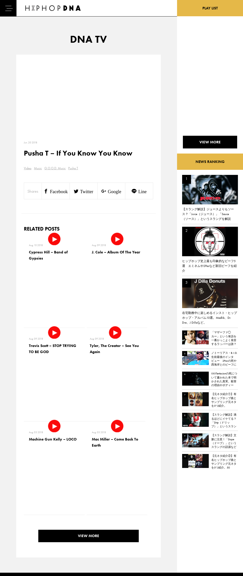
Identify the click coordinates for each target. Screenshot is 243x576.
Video (27, 168)
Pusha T (73, 168)
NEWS (18, 527)
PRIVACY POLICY (48, 518)
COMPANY (44, 527)
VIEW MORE (88, 443)
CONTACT (43, 509)
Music (38, 168)
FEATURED (20, 536)
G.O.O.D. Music (55, 168)
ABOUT (18, 545)
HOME (18, 509)
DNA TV (19, 518)
